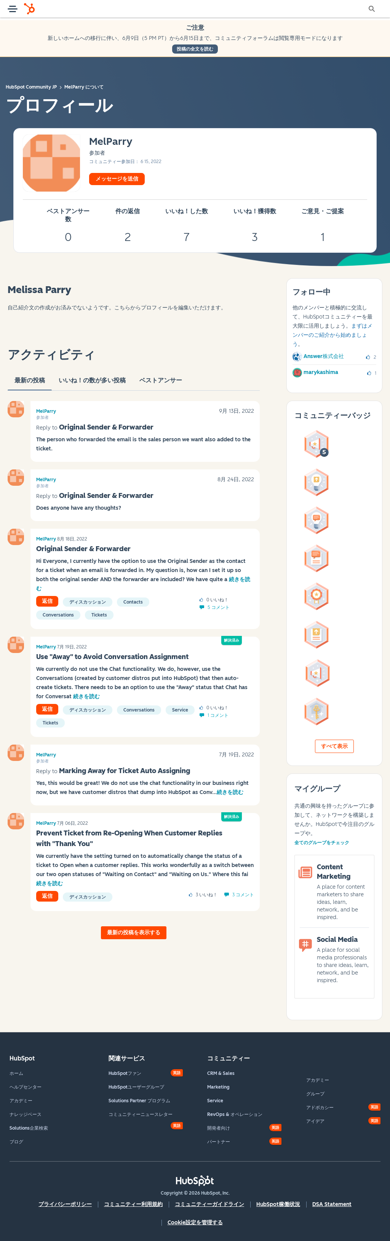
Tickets (99, 615)
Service (180, 710)
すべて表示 (334, 746)
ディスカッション (87, 602)
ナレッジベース (26, 1114)
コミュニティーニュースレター (141, 1114)
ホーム (16, 1073)
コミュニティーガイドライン (209, 1204)
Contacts (133, 602)
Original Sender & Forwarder (106, 427)
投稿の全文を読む (195, 49)
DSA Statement (332, 1204)
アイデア (315, 1121)
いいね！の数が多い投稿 (92, 383)
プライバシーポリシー (65, 1204)
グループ (315, 1094)
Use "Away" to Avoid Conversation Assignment (112, 657)
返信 (47, 601)
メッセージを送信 (117, 179)
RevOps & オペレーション (234, 1114)
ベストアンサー (161, 383)
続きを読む (86, 696)
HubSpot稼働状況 (278, 1204)
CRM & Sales (221, 1073)
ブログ (16, 1141)
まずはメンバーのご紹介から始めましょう (332, 335)
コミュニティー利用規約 (133, 1204)
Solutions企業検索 (29, 1128)
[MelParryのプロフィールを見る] (111, 142)
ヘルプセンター (26, 1087)
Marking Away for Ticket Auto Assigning (124, 771)
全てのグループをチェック (321, 842)
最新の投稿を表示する (133, 932)
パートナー (218, 1141)
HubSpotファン (125, 1073)
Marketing (218, 1087)
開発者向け (218, 1128)
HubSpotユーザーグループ (136, 1087)
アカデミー (21, 1100)
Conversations (58, 615)
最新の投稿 (30, 383)
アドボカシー (320, 1107)
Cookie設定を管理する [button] (195, 1222)
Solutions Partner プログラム (139, 1100)
